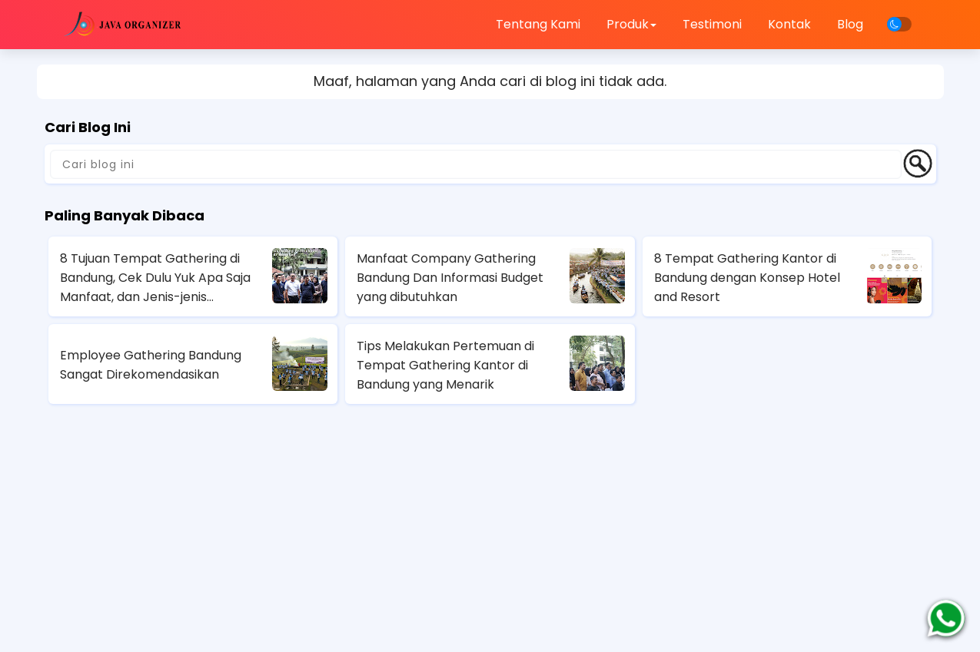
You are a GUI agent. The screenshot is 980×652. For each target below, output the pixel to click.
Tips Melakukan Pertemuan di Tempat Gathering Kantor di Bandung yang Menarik (445, 365)
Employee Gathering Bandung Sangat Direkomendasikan (150, 364)
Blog (850, 24)
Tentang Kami (538, 24)
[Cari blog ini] (476, 164)
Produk (631, 24)
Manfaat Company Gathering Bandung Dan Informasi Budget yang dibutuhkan (450, 278)
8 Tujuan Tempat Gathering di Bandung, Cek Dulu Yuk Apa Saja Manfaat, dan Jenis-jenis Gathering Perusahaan (155, 278)
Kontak (789, 24)
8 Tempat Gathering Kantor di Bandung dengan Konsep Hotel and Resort (747, 278)
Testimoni (712, 24)
